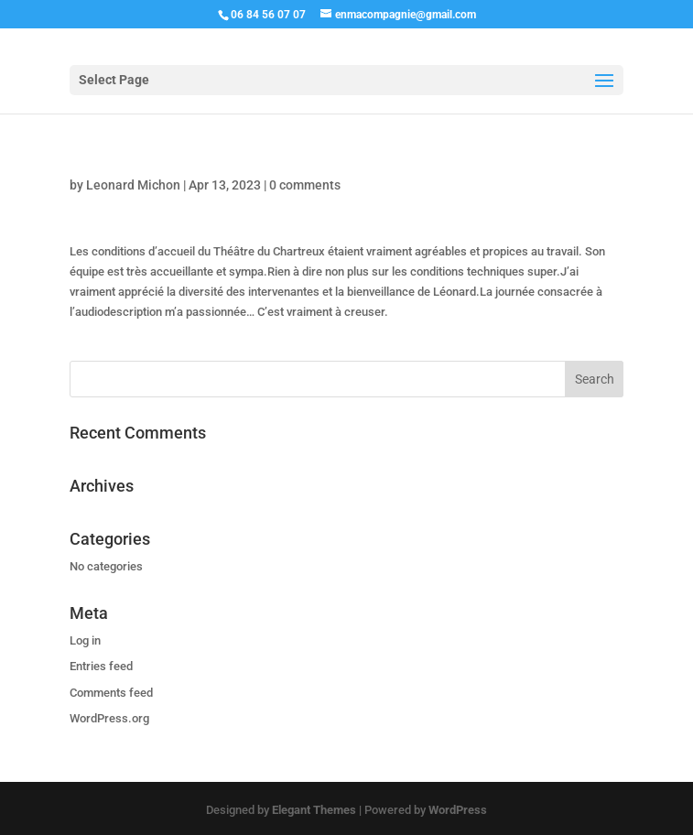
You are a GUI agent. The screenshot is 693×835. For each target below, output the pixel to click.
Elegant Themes (314, 810)
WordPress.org (109, 718)
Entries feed (101, 666)
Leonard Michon (133, 185)
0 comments (305, 185)
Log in (85, 640)
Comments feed (111, 692)
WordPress (457, 810)
